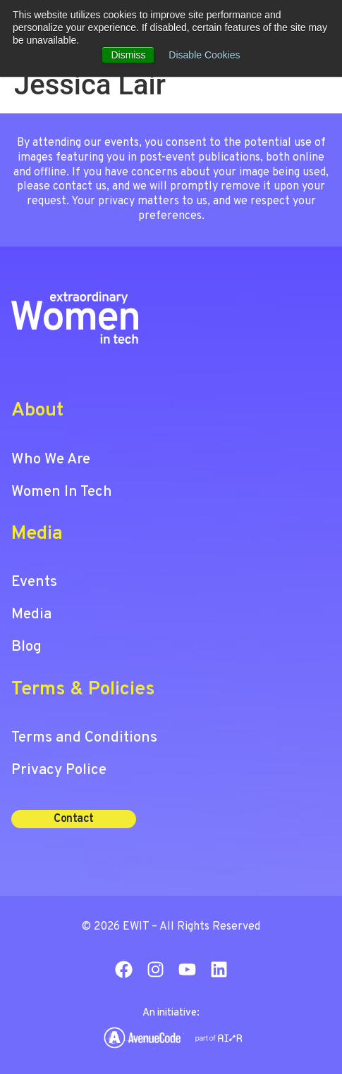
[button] (73, 819)
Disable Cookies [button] (204, 55)
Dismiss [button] (128, 55)
